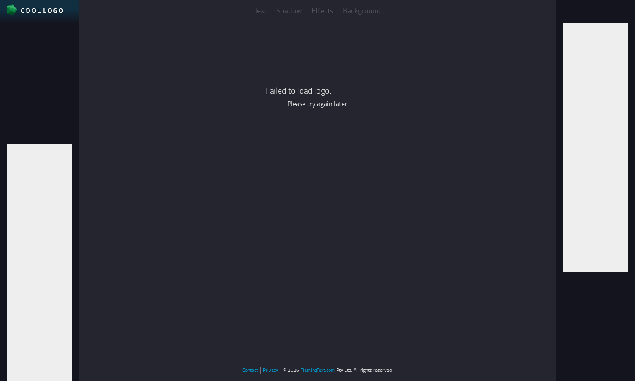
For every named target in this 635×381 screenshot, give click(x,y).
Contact (250, 370)
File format (22, 76)
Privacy (270, 370)
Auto (13, 104)
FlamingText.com (318, 370)
